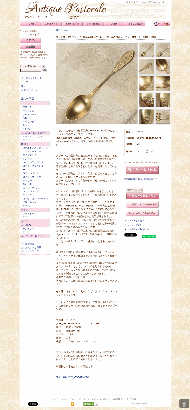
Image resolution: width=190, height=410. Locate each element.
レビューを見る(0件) (137, 220)
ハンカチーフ (29, 228)
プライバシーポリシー (101, 399)
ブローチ (27, 107)
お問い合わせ (83, 399)
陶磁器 (24, 144)
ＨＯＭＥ (30, 24)
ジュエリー (27, 103)
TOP (58, 30)
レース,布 (26, 225)
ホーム (56, 399)
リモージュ (28, 195)
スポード (27, 184)
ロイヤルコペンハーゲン (35, 198)
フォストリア (29, 213)
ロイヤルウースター (33, 177)
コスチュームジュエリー (33, 132)
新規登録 (30, 46)
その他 (26, 129)
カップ (24, 82)
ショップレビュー (134, 24)
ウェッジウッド (31, 191)
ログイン (30, 40)
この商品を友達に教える (138, 229)
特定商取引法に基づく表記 (124, 399)
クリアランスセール (31, 78)
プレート (25, 86)
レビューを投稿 (134, 225)
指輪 (25, 118)
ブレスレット (29, 114)
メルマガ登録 (93, 24)
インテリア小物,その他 (33, 236)
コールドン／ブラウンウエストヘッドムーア (35, 149)
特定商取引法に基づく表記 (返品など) (140, 179)
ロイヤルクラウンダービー (35, 168)
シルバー (67, 30)
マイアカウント (68, 399)
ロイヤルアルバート (33, 162)
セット (26, 125)
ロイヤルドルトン (32, 173)
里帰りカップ (29, 202)
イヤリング (28, 121)
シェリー (27, 180)
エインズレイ (29, 155)
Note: (72, 377)
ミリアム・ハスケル (33, 136)
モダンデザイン (29, 90)
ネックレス (28, 110)
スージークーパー (32, 187)
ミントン (27, 158)
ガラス (24, 209)
